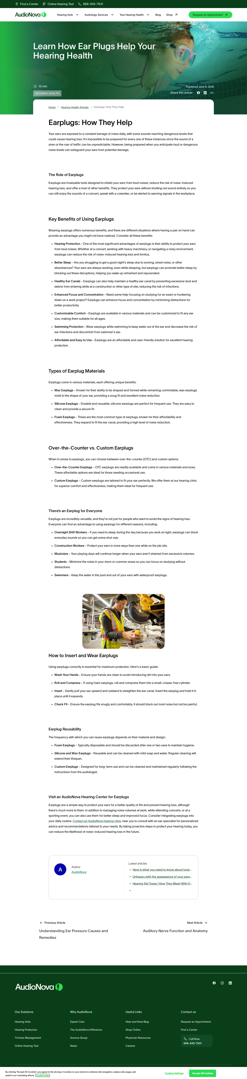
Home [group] (52, 107)
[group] (26, 4)
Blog (158, 14)
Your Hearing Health (135, 15)
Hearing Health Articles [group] (75, 107)
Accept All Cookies (202, 1073)
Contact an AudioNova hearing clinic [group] (97, 821)
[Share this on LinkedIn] (205, 93)
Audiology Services (99, 15)
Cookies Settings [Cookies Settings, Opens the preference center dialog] (174, 1073)
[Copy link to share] (212, 93)
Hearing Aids (68, 15)
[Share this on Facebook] (198, 93)
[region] (123, 1073)
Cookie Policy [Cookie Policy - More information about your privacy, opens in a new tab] (43, 1075)
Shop (172, 15)
